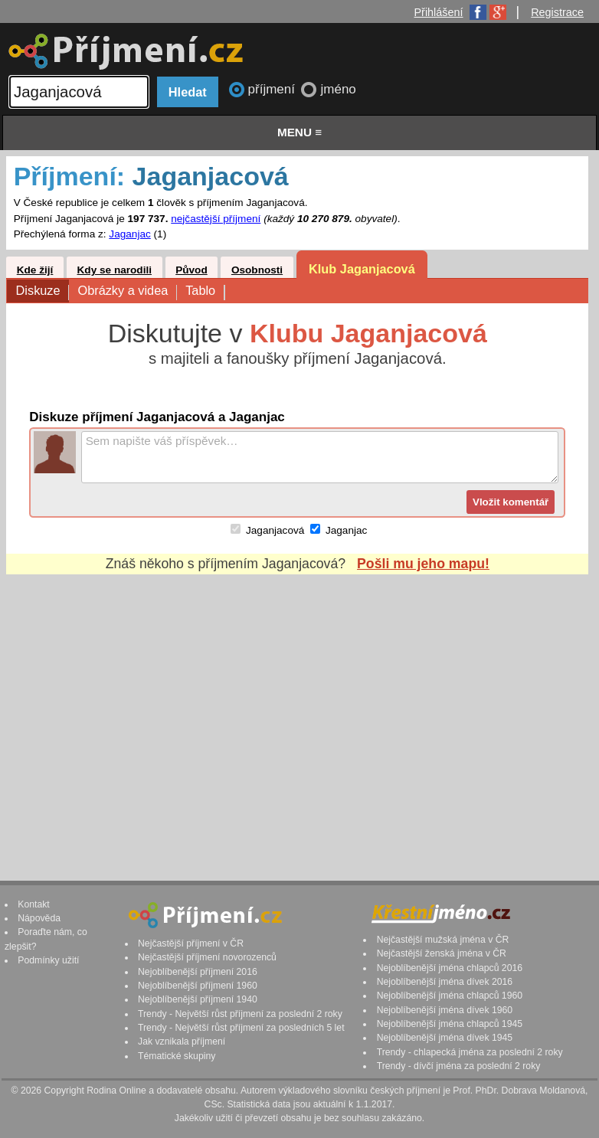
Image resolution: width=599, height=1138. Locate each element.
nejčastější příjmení (215, 218)
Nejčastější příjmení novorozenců (207, 957)
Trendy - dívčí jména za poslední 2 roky (459, 1066)
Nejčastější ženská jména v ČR (441, 953)
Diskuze (42, 291)
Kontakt (34, 904)
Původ (191, 270)
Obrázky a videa (126, 291)
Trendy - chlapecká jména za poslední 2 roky (470, 1052)
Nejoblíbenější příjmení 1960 (197, 985)
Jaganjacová (275, 530)
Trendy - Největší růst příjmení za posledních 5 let (241, 1027)
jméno (337, 89)
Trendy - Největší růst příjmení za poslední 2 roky (240, 1014)
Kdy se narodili (114, 270)
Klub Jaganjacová (362, 269)
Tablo (204, 291)
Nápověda (39, 918)
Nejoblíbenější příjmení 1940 (197, 999)
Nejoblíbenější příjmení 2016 (197, 971)
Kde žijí (35, 270)
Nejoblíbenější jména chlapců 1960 (449, 995)
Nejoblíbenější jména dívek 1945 (445, 1037)
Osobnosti (257, 270)
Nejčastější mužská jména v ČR (443, 939)
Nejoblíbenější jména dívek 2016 (445, 981)
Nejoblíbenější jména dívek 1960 (445, 1010)
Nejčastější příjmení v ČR (191, 943)
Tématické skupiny (176, 1056)
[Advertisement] (297, 713)
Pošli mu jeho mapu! (423, 563)
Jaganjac (129, 234)
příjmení (273, 89)
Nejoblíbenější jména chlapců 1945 (449, 1024)
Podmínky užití (48, 960)
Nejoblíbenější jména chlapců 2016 (449, 968)
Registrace (557, 12)
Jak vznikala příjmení (181, 1041)
